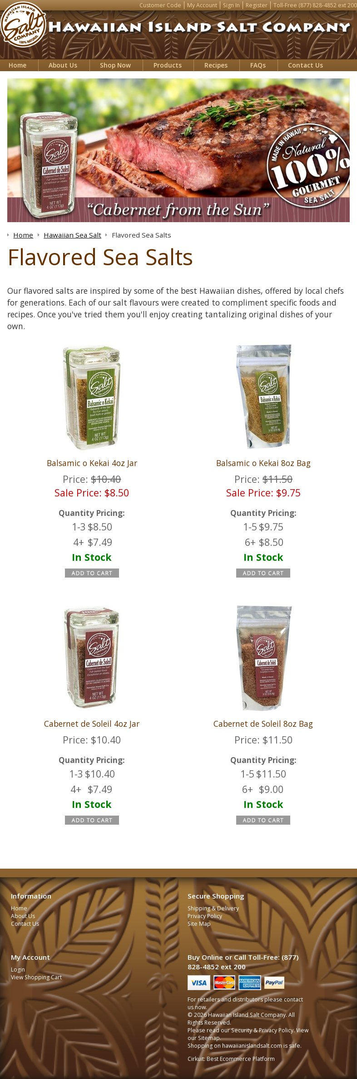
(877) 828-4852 (317, 5)
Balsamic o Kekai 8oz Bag (263, 462)
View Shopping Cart (36, 977)
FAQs (258, 65)
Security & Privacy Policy (262, 1030)
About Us (63, 65)
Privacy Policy (205, 916)
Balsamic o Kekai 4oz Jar (92, 462)
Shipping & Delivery (213, 908)
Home (17, 65)
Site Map (199, 924)
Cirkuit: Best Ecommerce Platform (231, 1059)
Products (168, 65)
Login (18, 969)
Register (257, 5)
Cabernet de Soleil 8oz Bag (263, 723)
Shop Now (115, 65)
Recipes (216, 65)
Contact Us (305, 65)
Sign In (231, 5)
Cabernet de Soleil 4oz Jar (91, 723)
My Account (202, 5)
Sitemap (209, 1038)
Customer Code (160, 5)
